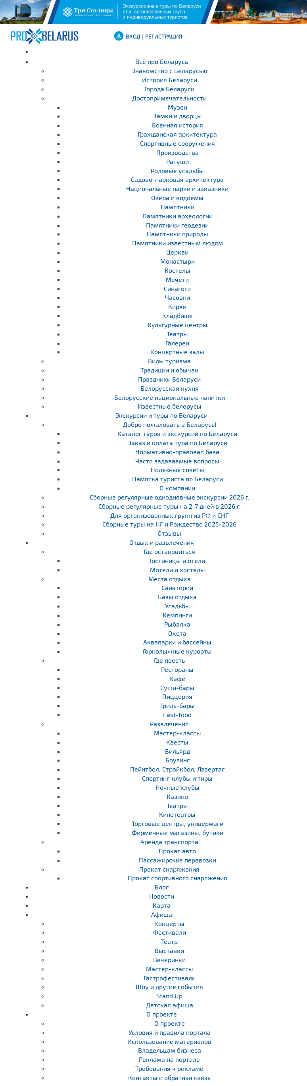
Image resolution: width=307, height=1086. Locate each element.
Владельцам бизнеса (169, 1050)
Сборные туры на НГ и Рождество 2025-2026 (169, 524)
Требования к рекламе (169, 1068)
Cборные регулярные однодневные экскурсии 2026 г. (169, 497)
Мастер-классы (169, 968)
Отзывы (169, 533)
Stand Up (169, 995)
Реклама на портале (169, 1059)
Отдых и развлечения (161, 542)
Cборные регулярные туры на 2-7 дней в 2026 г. (169, 506)
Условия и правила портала (170, 1032)
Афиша (161, 914)
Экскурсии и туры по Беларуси (161, 415)
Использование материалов (169, 1041)
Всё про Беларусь (161, 61)
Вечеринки (169, 959)
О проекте (161, 1014)
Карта (162, 905)
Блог (162, 887)
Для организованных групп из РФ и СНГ (169, 515)
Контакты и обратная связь (169, 1077)
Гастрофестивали (170, 978)
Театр (169, 941)
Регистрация (163, 36)
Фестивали (169, 932)
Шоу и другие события (169, 986)
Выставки (169, 950)
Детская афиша (169, 1005)
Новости (161, 896)
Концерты (169, 923)
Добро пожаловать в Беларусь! (169, 424)
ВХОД (133, 36)
